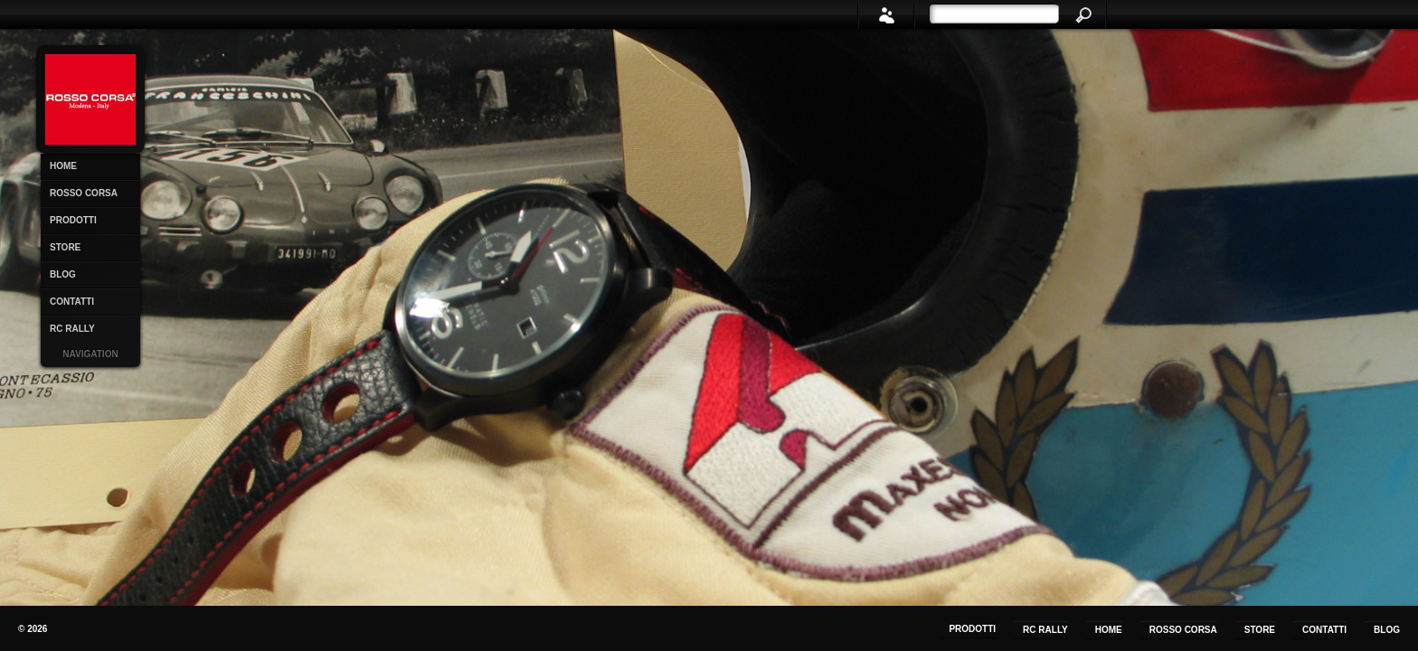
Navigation (90, 354)
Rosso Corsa (84, 193)
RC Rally (72, 329)
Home (63, 166)
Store (65, 247)
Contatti (72, 302)
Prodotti (73, 220)
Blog (63, 274)
